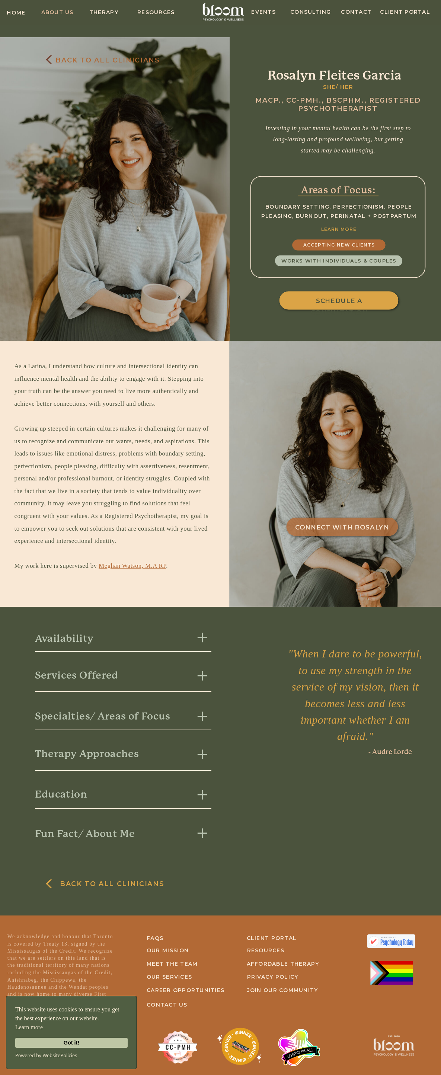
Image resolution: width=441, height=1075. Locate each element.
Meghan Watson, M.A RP (132, 566)
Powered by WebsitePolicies (46, 1055)
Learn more (29, 1027)
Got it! (71, 1043)
